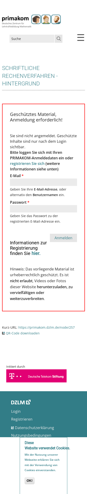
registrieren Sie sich (27, 163)
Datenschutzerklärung (34, 427)
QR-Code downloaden (23, 333)
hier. (36, 253)
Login (16, 411)
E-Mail (17, 175)
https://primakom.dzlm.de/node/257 (46, 327)
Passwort (19, 202)
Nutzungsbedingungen (31, 435)
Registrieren (21, 419)
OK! (30, 481)
